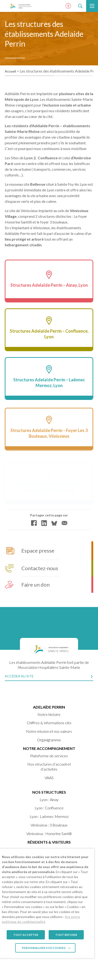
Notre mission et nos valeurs (49, 731)
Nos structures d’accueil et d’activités (49, 766)
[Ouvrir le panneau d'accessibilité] (68, 6)
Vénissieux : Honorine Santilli (49, 833)
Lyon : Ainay (49, 799)
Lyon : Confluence (49, 808)
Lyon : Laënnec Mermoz (49, 816)
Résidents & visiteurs (49, 842)
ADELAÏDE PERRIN (49, 707)
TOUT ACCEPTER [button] (25, 935)
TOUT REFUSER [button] (66, 935)
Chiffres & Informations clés (49, 722)
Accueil (10, 71)
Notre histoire (49, 714)
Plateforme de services (49, 755)
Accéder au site (19, 676)
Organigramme (49, 740)
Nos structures (49, 792)
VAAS (49, 777)
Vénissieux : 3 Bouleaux (49, 825)
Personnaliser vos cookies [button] (43, 948)
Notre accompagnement (49, 748)
